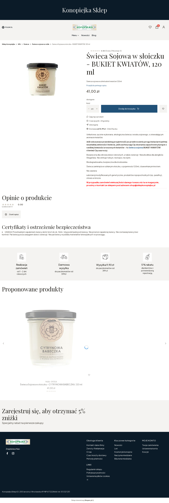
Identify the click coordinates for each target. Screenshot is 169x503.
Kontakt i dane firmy (95, 445)
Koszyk (145, 452)
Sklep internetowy (81, 500)
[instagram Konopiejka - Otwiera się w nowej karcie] (13, 453)
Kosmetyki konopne (123, 452)
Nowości (118, 445)
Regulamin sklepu (94, 469)
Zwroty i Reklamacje (95, 448)
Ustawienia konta (150, 448)
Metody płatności (94, 458)
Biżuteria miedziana (122, 458)
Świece (26, 44)
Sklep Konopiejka (8, 44)
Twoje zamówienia (150, 445)
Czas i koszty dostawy (96, 455)
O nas (89, 452)
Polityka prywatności (95, 472)
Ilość (88, 103)
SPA (19, 44)
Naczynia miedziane (123, 455)
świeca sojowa (136, 147)
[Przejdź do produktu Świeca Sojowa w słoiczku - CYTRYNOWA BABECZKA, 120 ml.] (51, 337)
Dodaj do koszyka (129, 108)
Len (116, 448)
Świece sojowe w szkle (40, 44)
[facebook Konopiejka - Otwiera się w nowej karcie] (7, 453)
